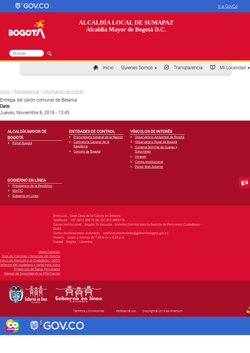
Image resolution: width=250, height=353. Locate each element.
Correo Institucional (149, 161)
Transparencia (188, 67)
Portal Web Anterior (149, 166)
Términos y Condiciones (88, 311)
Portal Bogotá (22, 143)
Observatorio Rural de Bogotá (156, 142)
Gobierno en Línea (25, 196)
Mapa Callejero (24, 251)
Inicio (108, 67)
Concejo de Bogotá (87, 151)
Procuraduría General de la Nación (98, 137)
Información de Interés (63, 91)
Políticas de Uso (126, 311)
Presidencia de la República (32, 185)
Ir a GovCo (228, 6)
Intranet (140, 156)
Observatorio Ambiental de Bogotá (159, 137)
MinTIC (17, 190)
